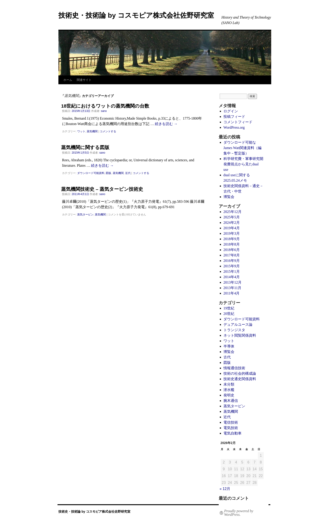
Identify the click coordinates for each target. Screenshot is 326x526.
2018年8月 (231, 244)
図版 (108, 173)
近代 (128, 173)
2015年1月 (231, 271)
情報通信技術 (234, 368)
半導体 (228, 346)
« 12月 (225, 489)
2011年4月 (231, 293)
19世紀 (228, 308)
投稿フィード (234, 116)
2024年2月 (231, 222)
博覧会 (228, 197)
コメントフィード (237, 122)
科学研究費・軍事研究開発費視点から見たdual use (243, 164)
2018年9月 (231, 239)
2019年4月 (231, 228)
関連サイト (84, 80)
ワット (81, 131)
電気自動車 (232, 433)
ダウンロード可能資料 (90, 173)
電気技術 (230, 428)
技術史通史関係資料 (239, 379)
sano (104, 111)
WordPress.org (234, 127)
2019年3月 (231, 233)
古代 (227, 357)
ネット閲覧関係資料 (239, 335)
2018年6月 (231, 250)
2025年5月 (231, 217)
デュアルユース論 (237, 324)
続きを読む (166, 124)
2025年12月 (232, 212)
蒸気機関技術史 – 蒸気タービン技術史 (102, 189)
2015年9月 (231, 266)
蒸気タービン (85, 214)
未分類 (228, 384)
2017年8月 (231, 255)
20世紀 (228, 314)
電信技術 (230, 422)
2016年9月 (231, 261)
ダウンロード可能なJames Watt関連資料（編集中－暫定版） (242, 147)
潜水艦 (228, 390)
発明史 (228, 395)
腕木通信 (230, 401)
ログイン (230, 111)
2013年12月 (232, 282)
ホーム (67, 80)
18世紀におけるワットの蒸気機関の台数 (105, 106)
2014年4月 (231, 277)
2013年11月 (232, 288)
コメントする (108, 131)
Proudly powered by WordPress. (238, 512)
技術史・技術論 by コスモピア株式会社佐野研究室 (136, 15)
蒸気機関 (92, 131)
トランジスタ (234, 330)
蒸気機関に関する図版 (85, 147)
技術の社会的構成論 (239, 373)
